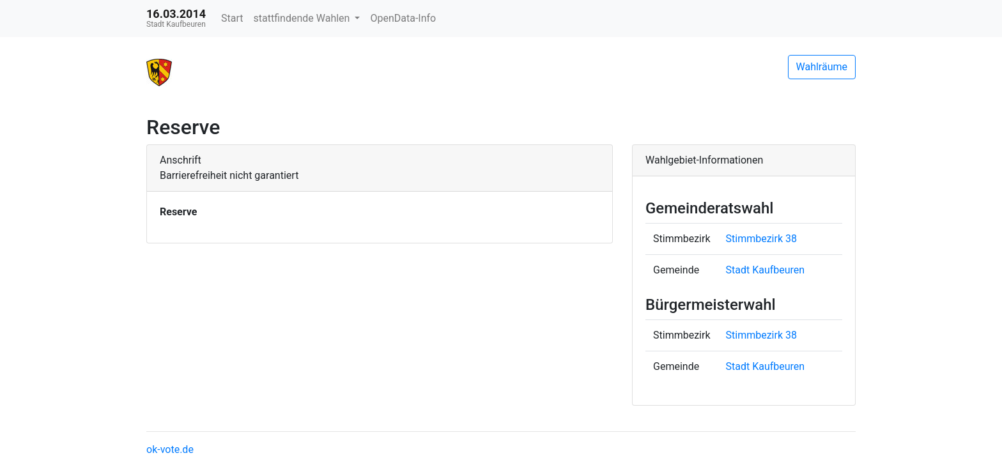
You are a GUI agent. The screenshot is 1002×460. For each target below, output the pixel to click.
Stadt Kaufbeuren (765, 270)
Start (232, 18)
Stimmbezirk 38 (761, 239)
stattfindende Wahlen (303, 18)
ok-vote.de (170, 449)
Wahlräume (822, 67)
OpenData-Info (403, 18)
